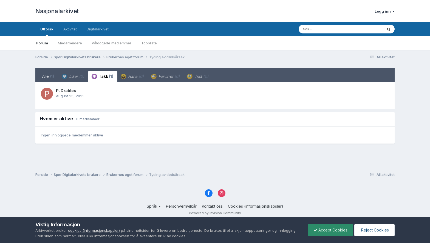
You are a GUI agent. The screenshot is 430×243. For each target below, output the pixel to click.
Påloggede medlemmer (111, 43)
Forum (42, 43)
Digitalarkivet (98, 29)
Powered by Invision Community (215, 213)
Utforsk (46, 31)
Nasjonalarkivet (57, 11)
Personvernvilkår (181, 206)
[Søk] (326, 29)
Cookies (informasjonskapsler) (255, 206)
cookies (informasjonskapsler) (94, 230)
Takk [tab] (102, 76)
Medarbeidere (70, 43)
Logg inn (385, 11)
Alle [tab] (48, 76)
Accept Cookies (330, 230)
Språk (154, 206)
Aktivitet (70, 29)
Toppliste (149, 43)
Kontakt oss (212, 206)
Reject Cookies (374, 230)
